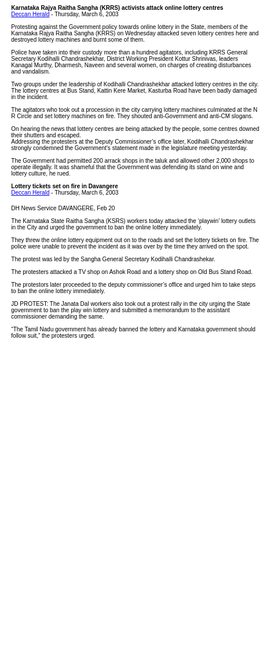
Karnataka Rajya (33, 8)
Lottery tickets (30, 186)
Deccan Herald (30, 14)
